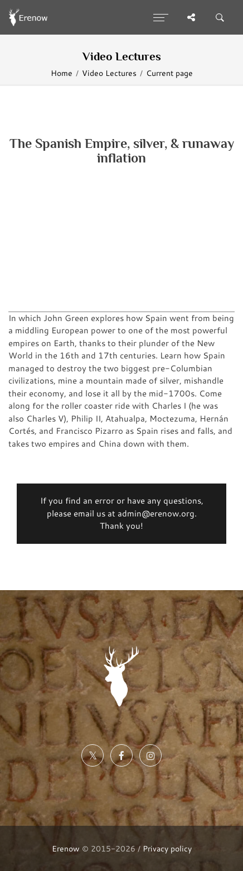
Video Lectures (109, 73)
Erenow (66, 848)
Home (61, 73)
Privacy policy (167, 848)
